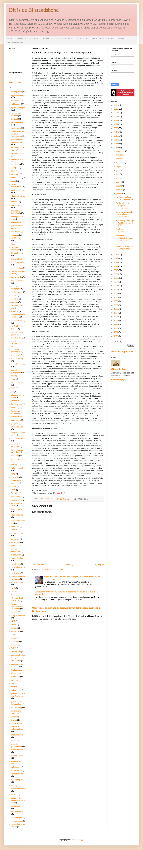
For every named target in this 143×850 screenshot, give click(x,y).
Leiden (14, 628)
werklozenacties (17, 238)
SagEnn (14, 645)
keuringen (15, 526)
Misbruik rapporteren (122, 351)
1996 (116, 317)
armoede (14, 174)
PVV (13, 635)
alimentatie (15, 401)
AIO (13, 588)
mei (118, 178)
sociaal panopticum (16, 371)
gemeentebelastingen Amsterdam (18, 694)
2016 (116, 144)
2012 (116, 262)
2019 (116, 132)
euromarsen (16, 420)
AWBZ (14, 591)
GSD (13, 244)
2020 (116, 128)
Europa (14, 167)
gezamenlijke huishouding (16, 703)
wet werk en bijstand (16, 114)
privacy (14, 171)
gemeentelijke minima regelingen (17, 161)
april (118, 182)
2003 (116, 297)
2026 (116, 105)
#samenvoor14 (17, 382)
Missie (9, 38)
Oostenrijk (15, 631)
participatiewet (17, 205)
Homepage (69, 565)
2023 (116, 117)
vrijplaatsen (16, 564)
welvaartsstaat (17, 821)
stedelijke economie (15, 445)
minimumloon (17, 268)
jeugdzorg (15, 716)
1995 (116, 320)
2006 (116, 286)
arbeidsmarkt (16, 277)
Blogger (81, 840)
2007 (116, 282)
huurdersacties (17, 509)
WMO (14, 648)
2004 (116, 293)
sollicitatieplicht (17, 774)
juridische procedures (15, 350)
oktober (119, 159)
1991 (116, 332)
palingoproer (16, 767)
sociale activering (18, 438)
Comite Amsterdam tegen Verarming (18, 606)
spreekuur (120, 38)
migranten (15, 539)
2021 (116, 124)
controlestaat (16, 177)
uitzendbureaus (17, 812)
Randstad (15, 641)
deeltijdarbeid (16, 417)
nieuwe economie (18, 755)
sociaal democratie (15, 550)
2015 (116, 148)
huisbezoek (15, 231)
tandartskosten (17, 806)
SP (12, 392)
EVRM (14, 612)
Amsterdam (16, 128)
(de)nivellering (17, 582)
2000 (116, 305)
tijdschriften (16, 555)
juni (118, 174)
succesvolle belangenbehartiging (18, 800)
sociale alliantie (17, 281)
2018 (116, 136)
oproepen (15, 235)
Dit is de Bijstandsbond (34, 10)
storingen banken (18, 789)
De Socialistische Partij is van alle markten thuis (123, 205)
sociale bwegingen (15, 287)
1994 (116, 324)
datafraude (15, 677)
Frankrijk (15, 477)
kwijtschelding (17, 427)
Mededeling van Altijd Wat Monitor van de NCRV (125, 222)
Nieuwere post (38, 565)
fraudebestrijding (18, 320)
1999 (116, 309)
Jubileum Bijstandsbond (122, 230)
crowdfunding (21, 38)
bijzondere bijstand (15, 412)
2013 (116, 259)
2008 (116, 278)
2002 (116, 301)
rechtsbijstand (17, 770)
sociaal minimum (18, 364)
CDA (13, 595)
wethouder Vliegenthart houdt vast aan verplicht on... (124, 239)
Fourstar (14, 299)
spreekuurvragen (18, 107)
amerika (14, 302)
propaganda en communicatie (17, 141)
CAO (13, 474)
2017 (116, 140)
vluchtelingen (16, 817)
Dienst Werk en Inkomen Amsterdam (17, 133)
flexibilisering (17, 338)
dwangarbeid (16, 91)
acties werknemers (16, 185)
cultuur (14, 202)
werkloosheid (16, 292)
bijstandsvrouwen (18, 253)
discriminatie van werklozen (18, 316)
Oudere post (99, 565)
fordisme (15, 687)
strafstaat (15, 794)
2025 (116, 109)
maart (118, 186)
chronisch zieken (18, 196)
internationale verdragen (16, 712)
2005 (116, 289)
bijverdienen (16, 673)
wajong (14, 376)
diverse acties (16, 500)
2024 (116, 113)
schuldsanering (17, 358)
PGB (13, 388)
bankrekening (16, 670)
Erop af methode (18, 615)
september (120, 162)
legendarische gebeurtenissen (17, 728)
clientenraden (16, 222)
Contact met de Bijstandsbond (102, 38)
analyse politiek (17, 190)
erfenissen (15, 680)
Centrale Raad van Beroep (17, 599)
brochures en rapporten (65, 38)
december (120, 151)
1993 (116, 328)
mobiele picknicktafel (16, 745)
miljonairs (15, 741)
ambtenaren (16, 651)
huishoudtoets (17, 259)
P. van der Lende (120, 369)
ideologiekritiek (17, 515)
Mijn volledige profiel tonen (122, 379)
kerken (14, 720)
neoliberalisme (17, 750)
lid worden (13, 77)
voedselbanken (17, 558)
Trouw (14, 486)
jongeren (14, 423)
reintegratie (16, 101)
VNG (13, 490)
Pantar (14, 638)
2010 (116, 270)
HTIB (13, 625)
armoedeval (16, 661)
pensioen (15, 546)
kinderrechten (16, 723)
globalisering (16, 707)
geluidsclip (15, 690)
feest (13, 683)
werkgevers (16, 573)
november (120, 155)
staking (14, 785)
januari (119, 193)
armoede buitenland (15, 248)
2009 (116, 274)
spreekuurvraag (15, 82)
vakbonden (15, 104)
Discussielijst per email (15, 42)
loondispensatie (17, 262)
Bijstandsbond (17, 468)
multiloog (15, 355)
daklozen (15, 311)
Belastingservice (82, 38)
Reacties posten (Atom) (54, 569)
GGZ (13, 621)
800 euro (14, 465)
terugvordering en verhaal (17, 451)
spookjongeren (17, 779)
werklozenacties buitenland (17, 212)
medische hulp (17, 735)
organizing (15, 542)
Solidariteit (60, 493)
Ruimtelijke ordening (16, 482)
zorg (13, 181)
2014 (116, 255)
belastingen (16, 408)
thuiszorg (15, 456)
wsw (13, 379)
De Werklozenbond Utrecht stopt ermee (124, 198)
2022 (116, 120)
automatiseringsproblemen (18, 665)
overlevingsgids (47, 38)
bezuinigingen (17, 122)
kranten (14, 530)
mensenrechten (17, 533)
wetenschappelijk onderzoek (18, 577)
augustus (120, 166)
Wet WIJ (14, 493)
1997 (116, 313)
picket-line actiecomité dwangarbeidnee (125, 247)
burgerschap (16, 497)
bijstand (14, 119)
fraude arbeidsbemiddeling (18, 343)
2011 (116, 266)
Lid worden (33, 38)
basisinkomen (16, 404)
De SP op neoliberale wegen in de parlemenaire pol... (124, 214)
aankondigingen (17, 95)
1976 (116, 336)
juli (117, 170)
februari (119, 190)
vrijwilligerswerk (18, 567)
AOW (13, 295)
